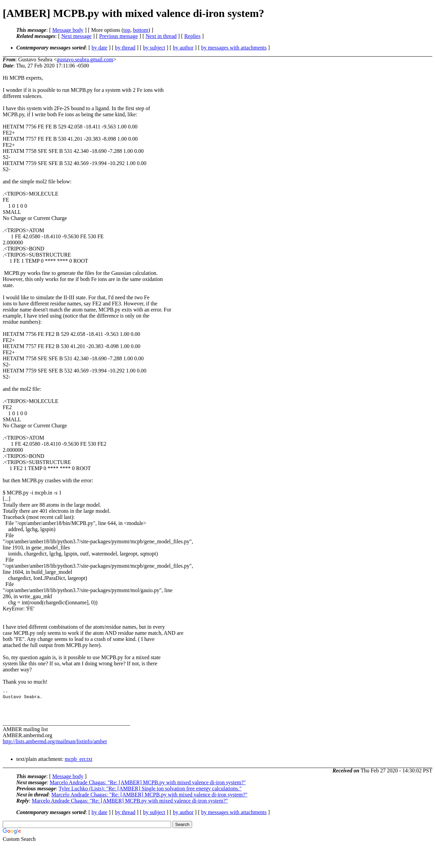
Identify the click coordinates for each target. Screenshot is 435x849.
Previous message (118, 36)
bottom (140, 30)
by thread (125, 47)
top (126, 30)
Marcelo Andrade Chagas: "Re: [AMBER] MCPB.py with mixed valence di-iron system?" (148, 786)
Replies (192, 36)
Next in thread (161, 36)
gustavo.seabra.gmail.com (85, 59)
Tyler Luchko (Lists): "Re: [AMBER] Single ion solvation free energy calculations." (150, 792)
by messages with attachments (234, 47)
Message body (67, 30)
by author (183, 47)
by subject (154, 47)
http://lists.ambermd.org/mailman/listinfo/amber (55, 745)
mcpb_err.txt (78, 763)
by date (99, 47)
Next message (76, 36)
